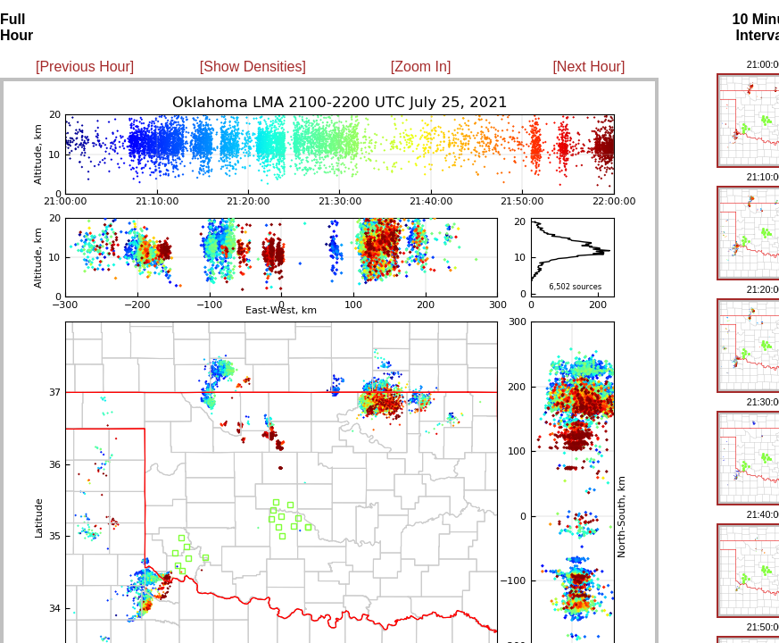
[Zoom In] (421, 66)
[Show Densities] (253, 66)
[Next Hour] (588, 66)
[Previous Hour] (85, 66)
